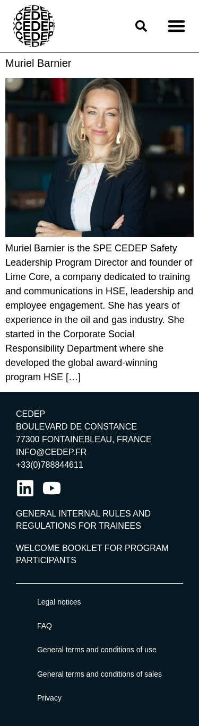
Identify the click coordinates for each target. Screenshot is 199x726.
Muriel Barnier (38, 63)
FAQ (44, 626)
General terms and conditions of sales (99, 674)
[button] (176, 26)
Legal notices (59, 602)
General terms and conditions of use (97, 649)
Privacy (49, 698)
